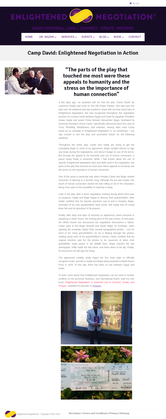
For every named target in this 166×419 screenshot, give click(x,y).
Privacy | (114, 413)
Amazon (97, 286)
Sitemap (124, 413)
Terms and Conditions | (96, 413)
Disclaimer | (75, 413)
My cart (136, 3)
